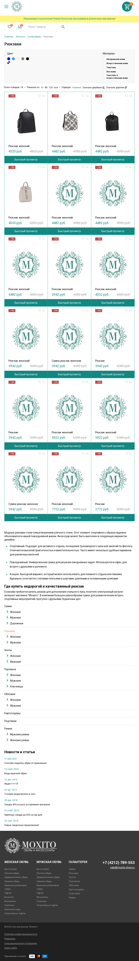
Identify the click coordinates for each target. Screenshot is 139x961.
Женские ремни (18, 740)
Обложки (9, 694)
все (56, 87)
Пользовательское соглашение (20, 943)
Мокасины (10, 901)
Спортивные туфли (15, 913)
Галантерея (34, 36)
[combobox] (42, 26)
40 (42, 87)
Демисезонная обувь (16, 877)
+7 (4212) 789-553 (119, 862)
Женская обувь (16, 862)
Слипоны (9, 905)
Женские (14, 611)
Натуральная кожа (115, 59)
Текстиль (111, 67)
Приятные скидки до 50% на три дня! (23, 815)
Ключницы (15, 686)
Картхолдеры (12, 713)
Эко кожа (111, 72)
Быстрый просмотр (26, 159)
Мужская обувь (49, 862)
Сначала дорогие (116, 87)
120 (51, 87)
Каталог (20, 36)
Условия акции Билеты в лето (19, 794)
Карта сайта (10, 948)
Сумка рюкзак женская (66, 360)
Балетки (9, 897)
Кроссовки (10, 869)
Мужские (14, 617)
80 (46, 87)
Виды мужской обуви (15, 773)
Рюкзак (100, 360)
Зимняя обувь (12, 881)
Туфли (7, 893)
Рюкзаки (9, 631)
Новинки (76, 87)
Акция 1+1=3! (11, 784)
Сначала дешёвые (94, 87)
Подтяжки (10, 721)
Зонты (8, 650)
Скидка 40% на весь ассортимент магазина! (27, 804)
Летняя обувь (11, 873)
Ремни (8, 728)
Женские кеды (12, 909)
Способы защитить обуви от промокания (25, 763)
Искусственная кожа (117, 63)
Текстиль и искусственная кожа (117, 76)
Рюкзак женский (19, 146)
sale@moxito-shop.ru (122, 867)
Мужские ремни (18, 734)
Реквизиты (9, 938)
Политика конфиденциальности (20, 934)
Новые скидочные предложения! (21, 825)
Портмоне (10, 669)
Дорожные (15, 623)
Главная (8, 36)
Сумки (8, 606)
